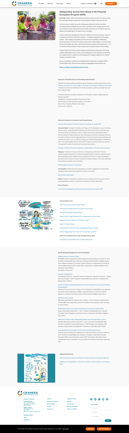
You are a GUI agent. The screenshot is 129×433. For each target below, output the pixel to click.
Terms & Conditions (72, 409)
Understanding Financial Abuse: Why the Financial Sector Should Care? (80, 330)
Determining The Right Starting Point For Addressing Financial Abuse (81, 216)
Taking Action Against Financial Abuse (72, 212)
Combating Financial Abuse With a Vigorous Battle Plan (77, 239)
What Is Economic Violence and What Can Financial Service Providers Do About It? (85, 358)
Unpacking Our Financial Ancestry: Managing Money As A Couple (80, 228)
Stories (68, 3)
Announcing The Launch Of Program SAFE (73, 205)
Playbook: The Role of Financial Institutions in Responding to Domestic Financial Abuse (85, 148)
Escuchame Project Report (67, 175)
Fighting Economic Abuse (67, 298)
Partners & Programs (52, 401)
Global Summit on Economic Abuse (69, 256)
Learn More (66, 428)
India (25, 417)
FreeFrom (62, 85)
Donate (111, 4)
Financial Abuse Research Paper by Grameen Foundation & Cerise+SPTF (81, 124)
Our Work (41, 3)
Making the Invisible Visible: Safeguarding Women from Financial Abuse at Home (83, 319)
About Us (50, 3)
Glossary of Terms (71, 398)
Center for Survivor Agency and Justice (79, 85)
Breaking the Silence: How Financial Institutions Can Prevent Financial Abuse (82, 308)
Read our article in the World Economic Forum (73, 67)
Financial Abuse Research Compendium (71, 165)
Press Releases (51, 404)
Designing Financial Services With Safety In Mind (75, 220)
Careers (49, 406)
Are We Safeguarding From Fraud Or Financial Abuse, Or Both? (79, 232)
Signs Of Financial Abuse (68, 224)
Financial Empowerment (66, 274)
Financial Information (72, 406)
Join (108, 420)
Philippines (27, 420)
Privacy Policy (70, 404)
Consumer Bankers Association (103, 85)
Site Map (69, 401)
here (60, 342)
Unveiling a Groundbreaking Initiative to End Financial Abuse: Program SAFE (81, 189)
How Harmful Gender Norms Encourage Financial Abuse (77, 208)
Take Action (59, 3)
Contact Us (50, 409)
